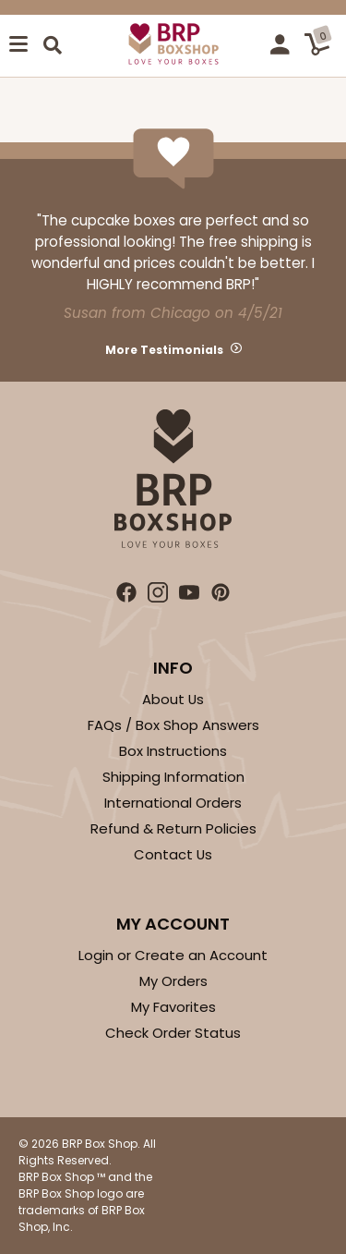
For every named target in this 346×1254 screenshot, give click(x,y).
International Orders (173, 802)
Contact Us (173, 854)
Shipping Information (173, 776)
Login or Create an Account (173, 955)
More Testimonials (164, 350)
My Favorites (173, 1007)
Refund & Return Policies (173, 828)
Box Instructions (173, 751)
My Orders (173, 981)
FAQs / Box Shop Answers (173, 725)
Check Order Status (173, 1032)
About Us (173, 699)
